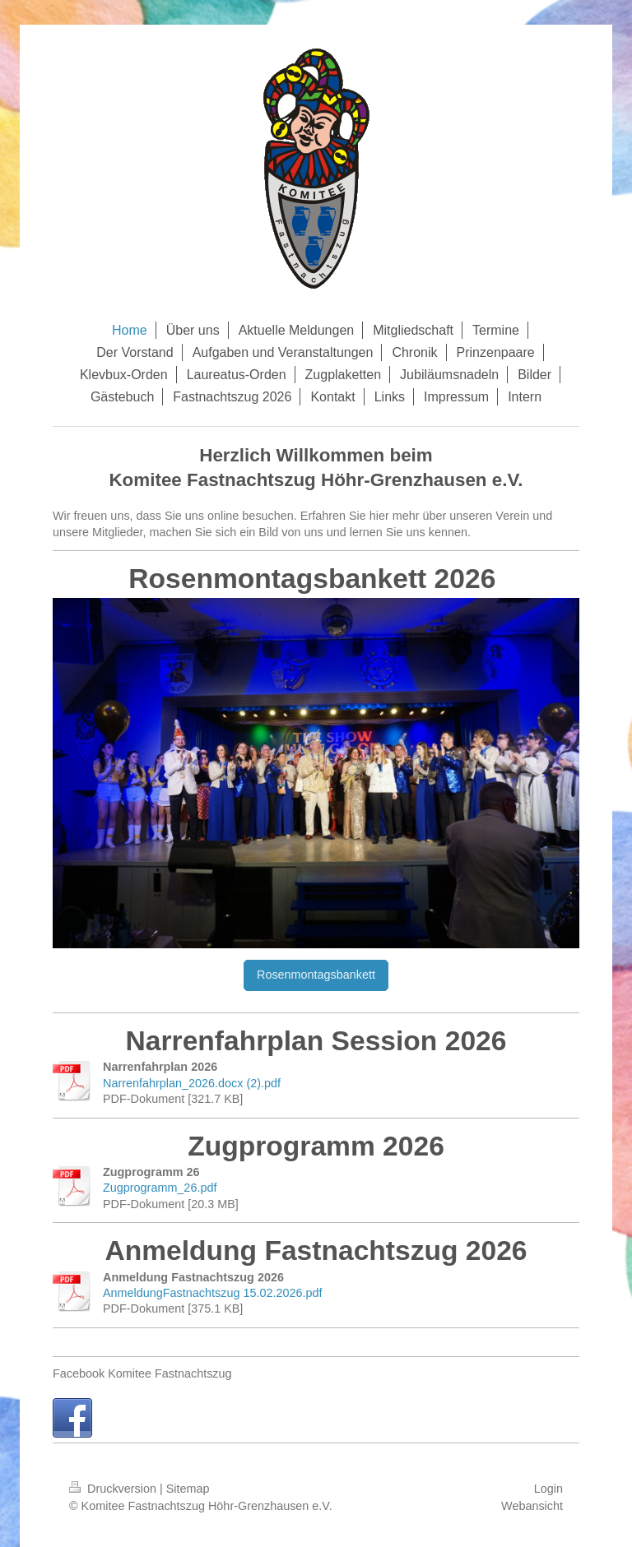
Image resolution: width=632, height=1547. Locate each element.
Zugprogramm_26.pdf (159, 1187)
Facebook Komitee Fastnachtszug (142, 1373)
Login (548, 1488)
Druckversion (114, 1488)
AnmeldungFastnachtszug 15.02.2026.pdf (212, 1292)
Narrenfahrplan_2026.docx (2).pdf (192, 1083)
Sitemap (188, 1488)
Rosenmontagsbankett (316, 974)
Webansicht (532, 1505)
